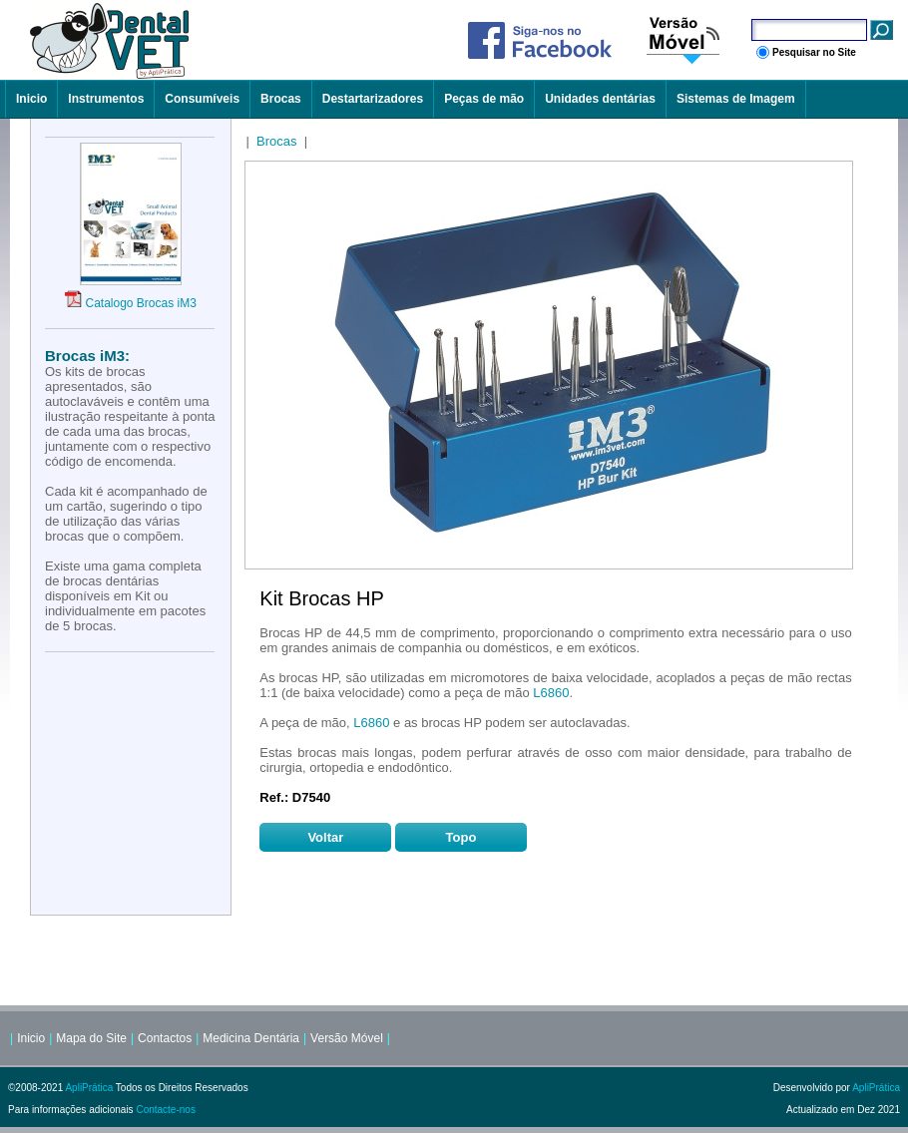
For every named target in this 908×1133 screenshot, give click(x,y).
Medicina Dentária (251, 1038)
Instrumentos (106, 99)
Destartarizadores (372, 99)
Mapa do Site (91, 1038)
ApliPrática (89, 1087)
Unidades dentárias (600, 99)
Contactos (165, 1038)
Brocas (280, 99)
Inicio (31, 99)
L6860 (551, 692)
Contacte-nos (165, 1109)
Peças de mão (484, 99)
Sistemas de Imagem (736, 99)
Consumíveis (202, 99)
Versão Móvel (346, 1038)
